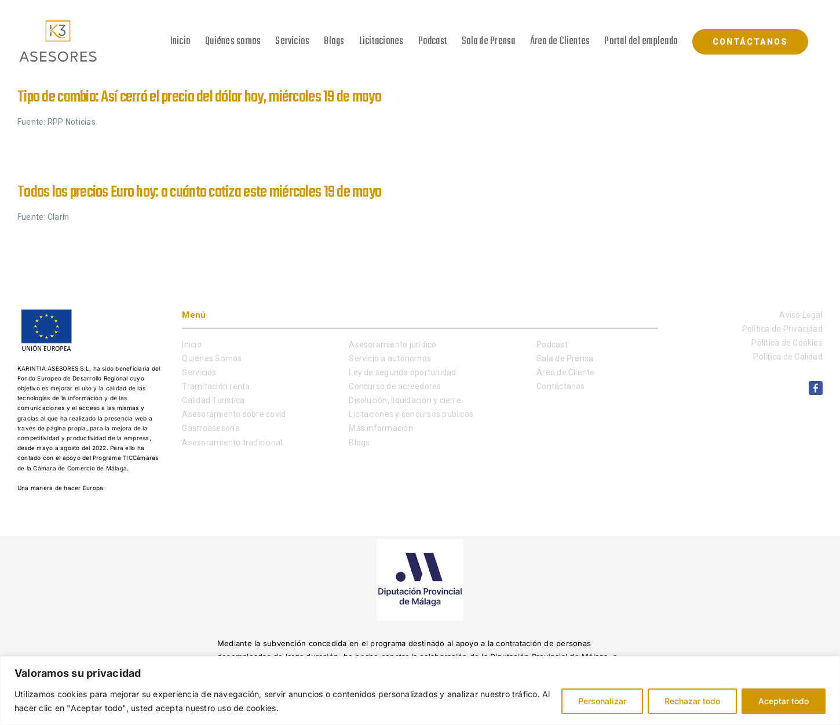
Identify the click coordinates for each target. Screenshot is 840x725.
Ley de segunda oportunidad (402, 372)
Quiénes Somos (212, 358)
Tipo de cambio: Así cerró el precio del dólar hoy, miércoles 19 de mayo (199, 97)
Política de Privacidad (782, 329)
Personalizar (602, 701)
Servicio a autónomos (390, 358)
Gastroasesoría (210, 428)
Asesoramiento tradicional (232, 442)
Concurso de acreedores (395, 386)
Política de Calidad (788, 356)
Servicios (199, 372)
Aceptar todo (783, 701)
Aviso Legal (801, 315)
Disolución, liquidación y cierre (405, 400)
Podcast (552, 344)
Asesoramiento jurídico (392, 344)
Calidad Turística (213, 400)
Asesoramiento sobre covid (234, 414)
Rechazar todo (692, 701)
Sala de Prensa (564, 358)
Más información (381, 428)
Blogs (359, 442)
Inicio (191, 344)
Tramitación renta (216, 386)
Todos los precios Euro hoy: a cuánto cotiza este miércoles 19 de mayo (199, 192)
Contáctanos (560, 386)
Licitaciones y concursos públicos (411, 414)
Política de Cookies (787, 342)
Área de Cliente (565, 372)
